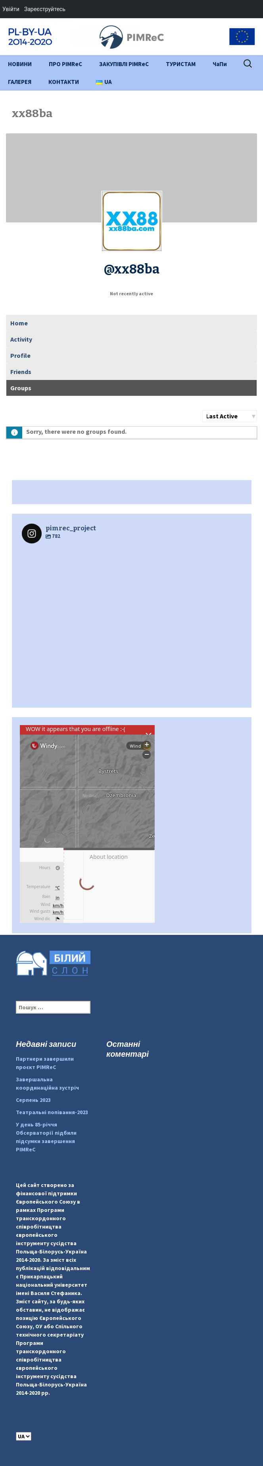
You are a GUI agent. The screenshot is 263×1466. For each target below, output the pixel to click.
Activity (21, 339)
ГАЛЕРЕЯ (19, 81)
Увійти (10, 9)
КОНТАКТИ (63, 81)
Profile (20, 355)
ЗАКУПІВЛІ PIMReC (124, 64)
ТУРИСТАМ (181, 64)
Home (19, 323)
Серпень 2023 (33, 1099)
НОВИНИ (20, 64)
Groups (20, 388)
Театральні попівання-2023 (52, 1112)
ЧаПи (220, 64)
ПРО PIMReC (65, 64)
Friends (20, 372)
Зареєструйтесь (44, 9)
